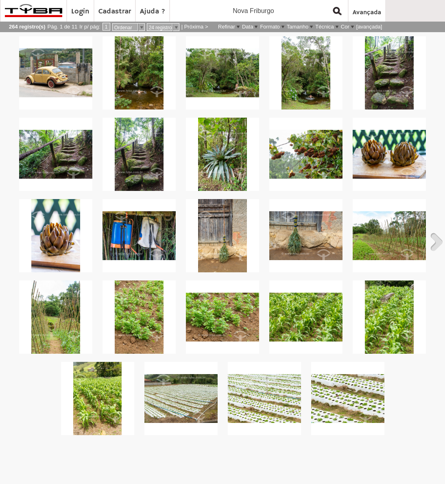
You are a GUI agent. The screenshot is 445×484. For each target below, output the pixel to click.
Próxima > (196, 27)
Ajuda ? (152, 11)
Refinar (226, 27)
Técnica (324, 27)
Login (80, 11)
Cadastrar (114, 11)
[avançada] (369, 27)
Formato (269, 27)
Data (247, 27)
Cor (345, 27)
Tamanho (297, 27)
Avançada (367, 13)
